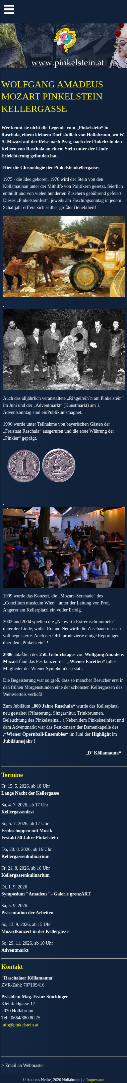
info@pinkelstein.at (19, 1024)
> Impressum (93, 1079)
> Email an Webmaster (22, 1065)
